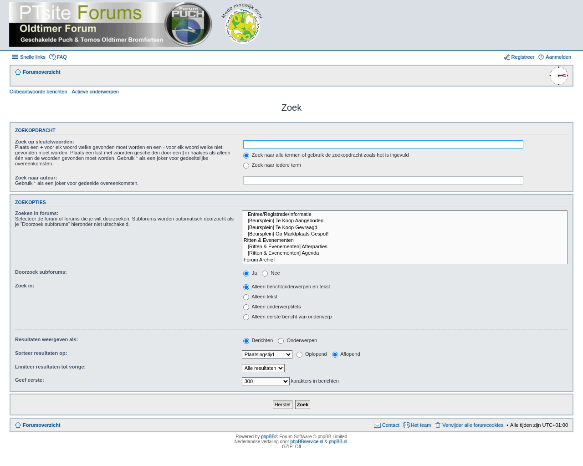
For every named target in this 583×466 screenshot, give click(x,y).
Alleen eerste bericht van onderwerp (287, 316)
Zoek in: (24, 285)
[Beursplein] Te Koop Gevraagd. (405, 228)
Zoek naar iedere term (272, 165)
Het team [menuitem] (421, 425)
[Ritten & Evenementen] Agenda (405, 253)
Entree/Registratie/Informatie (405, 214)
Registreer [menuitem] (523, 57)
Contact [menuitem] (390, 425)
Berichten (258, 340)
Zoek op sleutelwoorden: (44, 141)
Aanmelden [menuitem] (558, 57)
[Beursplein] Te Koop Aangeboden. (405, 221)
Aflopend (346, 354)
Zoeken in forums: (36, 213)
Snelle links (33, 57)
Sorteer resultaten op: (41, 353)
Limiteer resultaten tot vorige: (50, 366)
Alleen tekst (260, 296)
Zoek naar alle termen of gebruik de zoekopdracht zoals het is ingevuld (326, 155)
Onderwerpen (297, 340)
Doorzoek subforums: (41, 272)
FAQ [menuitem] (62, 57)
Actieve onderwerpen (95, 91)
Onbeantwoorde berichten (38, 91)
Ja (250, 273)
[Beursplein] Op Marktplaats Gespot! (405, 234)
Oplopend (312, 354)
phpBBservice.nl (306, 441)
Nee (271, 273)
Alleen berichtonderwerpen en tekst (286, 286)
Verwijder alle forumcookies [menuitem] (472, 425)
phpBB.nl (338, 441)
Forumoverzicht (42, 425)
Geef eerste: (29, 380)
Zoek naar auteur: (36, 177)
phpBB (268, 436)
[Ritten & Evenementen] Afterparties (405, 247)
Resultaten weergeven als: (46, 339)
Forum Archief (405, 260)
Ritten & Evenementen (405, 240)
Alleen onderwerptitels (272, 306)
